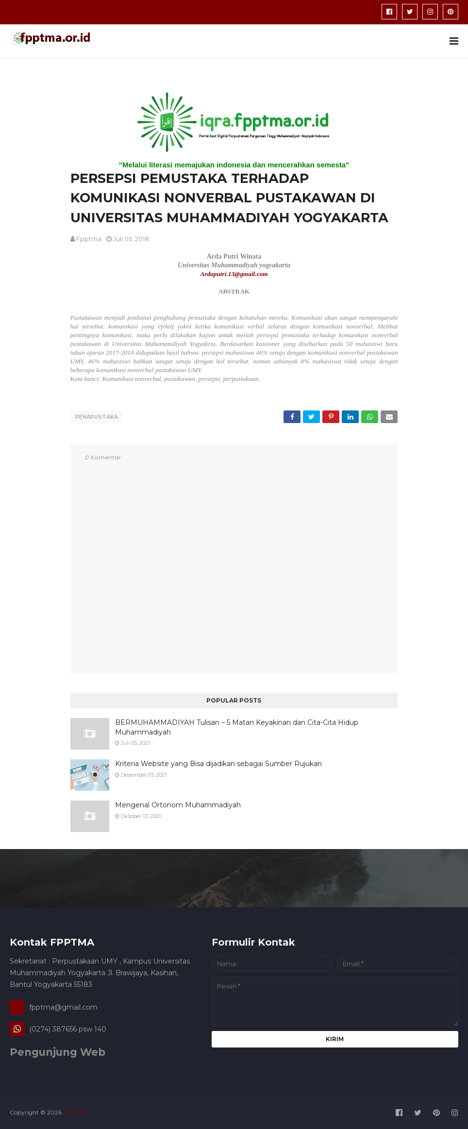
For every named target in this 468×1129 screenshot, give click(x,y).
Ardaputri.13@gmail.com (233, 274)
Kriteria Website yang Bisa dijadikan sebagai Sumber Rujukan (218, 762)
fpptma (88, 239)
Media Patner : (110, 1111)
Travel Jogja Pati (155, 1111)
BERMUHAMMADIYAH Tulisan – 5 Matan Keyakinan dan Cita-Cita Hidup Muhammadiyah (236, 726)
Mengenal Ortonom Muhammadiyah (178, 803)
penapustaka (96, 416)
